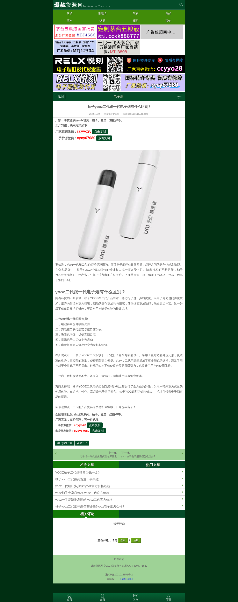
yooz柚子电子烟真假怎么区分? (138, 456)
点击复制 (100, 131)
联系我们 (119, 559)
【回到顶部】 (126, 579)
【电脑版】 (110, 579)
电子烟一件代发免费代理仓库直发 (98, 456)
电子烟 (118, 96)
